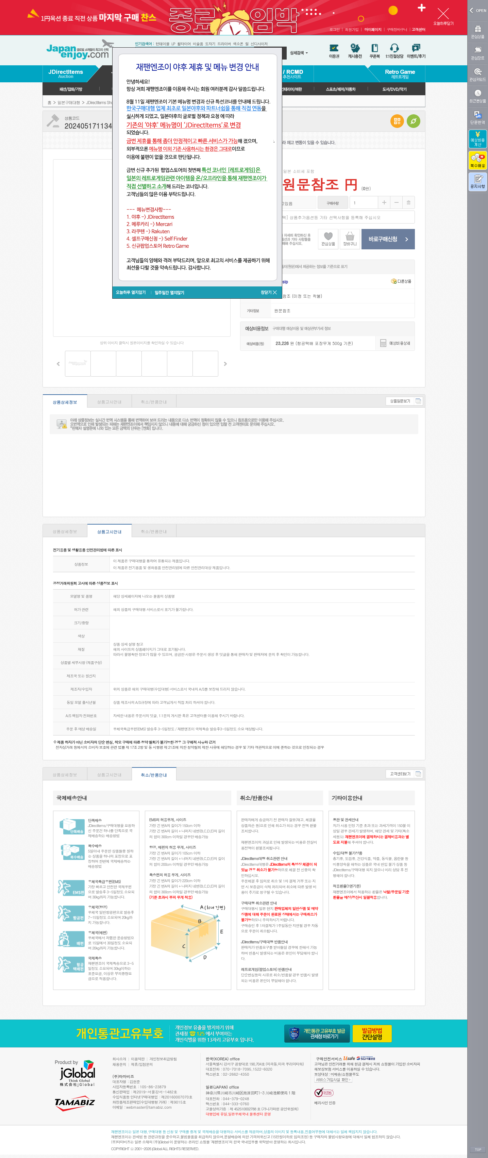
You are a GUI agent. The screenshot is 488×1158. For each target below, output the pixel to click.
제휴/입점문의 (142, 1064)
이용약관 (138, 1058)
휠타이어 (184, 43)
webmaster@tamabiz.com (149, 1107)
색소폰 (238, 43)
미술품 (198, 43)
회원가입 (351, 29)
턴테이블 (162, 43)
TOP (478, 1149)
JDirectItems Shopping (104, 102)
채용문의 (119, 1064)
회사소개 (119, 1058)
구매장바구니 (397, 29)
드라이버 (224, 43)
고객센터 (418, 29)
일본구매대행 (68, 102)
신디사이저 (259, 43)
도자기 (210, 43)
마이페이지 (372, 29)
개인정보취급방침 (163, 1058)
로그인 (334, 29)
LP (173, 43)
